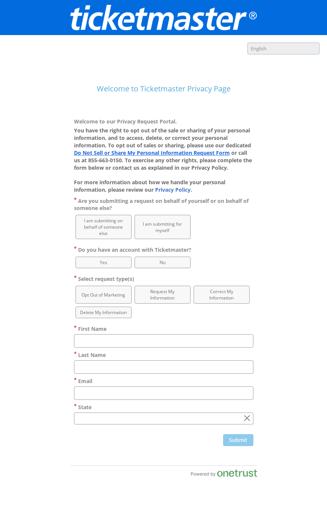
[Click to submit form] (238, 440)
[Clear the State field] (247, 418)
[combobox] (283, 48)
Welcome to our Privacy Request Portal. (125, 121)
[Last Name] (163, 367)
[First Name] (163, 341)
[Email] (163, 393)
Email (83, 381)
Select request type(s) (104, 278)
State (83, 407)
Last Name (90, 354)
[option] (103, 227)
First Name (90, 328)
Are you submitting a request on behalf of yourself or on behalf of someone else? (161, 204)
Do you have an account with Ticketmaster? (132, 249)
